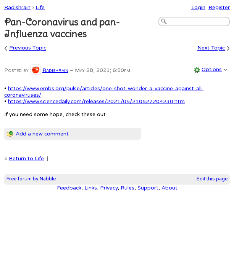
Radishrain (17, 7)
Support (147, 188)
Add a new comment (42, 134)
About (169, 188)
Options (212, 69)
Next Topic (211, 48)
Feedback (69, 188)
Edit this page (212, 179)
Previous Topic (27, 48)
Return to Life (26, 158)
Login (198, 7)
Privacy (109, 188)
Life (40, 7)
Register (219, 7)
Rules (127, 188)
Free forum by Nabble (31, 179)
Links (90, 188)
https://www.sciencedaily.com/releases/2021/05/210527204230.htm (96, 101)
